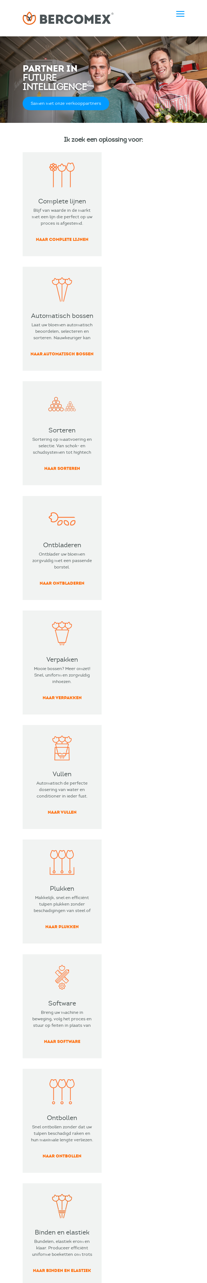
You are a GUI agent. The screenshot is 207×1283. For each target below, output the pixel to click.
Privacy (135, 1262)
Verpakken (34, 1079)
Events (30, 1137)
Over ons (32, 1157)
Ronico (116, 1059)
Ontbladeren (36, 1059)
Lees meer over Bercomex (61, 924)
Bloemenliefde (123, 1040)
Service (116, 1147)
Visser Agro (121, 1088)
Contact (117, 1137)
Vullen (29, 1069)
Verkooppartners (40, 1166)
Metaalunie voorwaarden (93, 1262)
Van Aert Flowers (126, 1050)
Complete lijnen (39, 1040)
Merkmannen (54, 1273)
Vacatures (33, 1176)
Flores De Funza (125, 1069)
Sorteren (32, 1098)
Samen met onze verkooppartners (66, 105)
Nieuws (30, 1147)
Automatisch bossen (43, 1050)
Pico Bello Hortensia (130, 1079)
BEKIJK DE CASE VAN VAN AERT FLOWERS (103, 817)
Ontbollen (33, 1088)
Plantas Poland (124, 1098)
